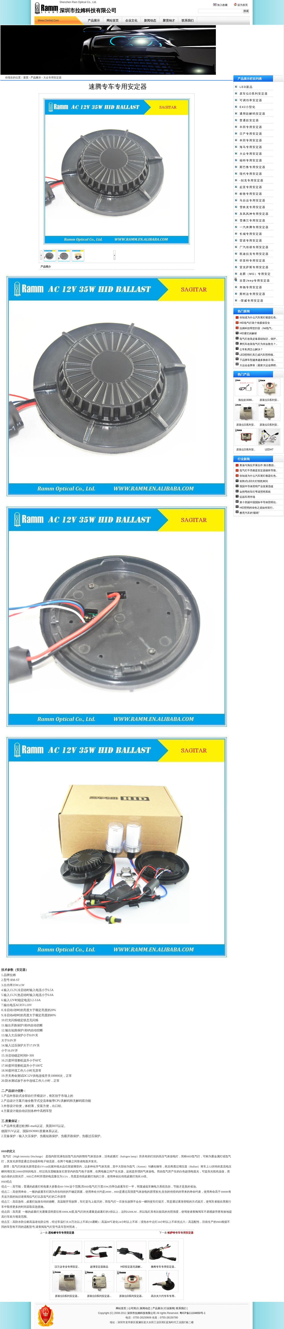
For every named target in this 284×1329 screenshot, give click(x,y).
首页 (25, 77)
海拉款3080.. (245, 400)
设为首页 (242, 4)
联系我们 (188, 20)
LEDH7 (269, 449)
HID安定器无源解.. (131, 1266)
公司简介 (133, 1308)
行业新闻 (169, 1308)
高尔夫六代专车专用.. (163, 1296)
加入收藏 (222, 4)
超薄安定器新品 (99, 1266)
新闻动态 (150, 20)
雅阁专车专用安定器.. (163, 1266)
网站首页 (113, 20)
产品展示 (94, 20)
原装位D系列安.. (269, 400)
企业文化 (131, 20)
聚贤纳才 (169, 20)
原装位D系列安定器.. (67, 1296)
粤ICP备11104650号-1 (193, 1313)
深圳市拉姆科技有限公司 (141, 1313)
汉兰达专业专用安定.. (67, 1266)
